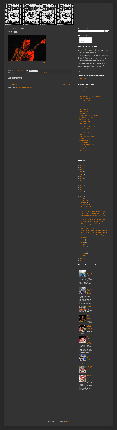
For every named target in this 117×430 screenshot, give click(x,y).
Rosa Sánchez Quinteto (89, 317)
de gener (83, 255)
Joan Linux (82, 94)
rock (45, 62)
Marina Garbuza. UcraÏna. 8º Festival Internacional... (94, 211)
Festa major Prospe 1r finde (89, 273)
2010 (81, 196)
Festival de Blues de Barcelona (87, 136)
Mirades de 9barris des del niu (89, 378)
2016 (81, 183)
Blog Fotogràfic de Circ (85, 121)
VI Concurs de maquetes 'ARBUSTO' (90, 224)
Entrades (82, 38)
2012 (81, 192)
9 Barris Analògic (83, 109)
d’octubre (83, 202)
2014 (81, 187)
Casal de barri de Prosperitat (86, 125)
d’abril (82, 248)
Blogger (67, 421)
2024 (81, 165)
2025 (81, 163)
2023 (81, 167)
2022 (81, 169)
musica (50, 72)
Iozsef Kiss (82, 91)
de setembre (84, 237)
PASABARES (89, 307)
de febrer (83, 253)
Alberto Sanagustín (84, 87)
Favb (80, 134)
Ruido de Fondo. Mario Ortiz (86, 154)
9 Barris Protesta (83, 111)
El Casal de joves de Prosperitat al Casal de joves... (94, 219)
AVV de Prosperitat (84, 119)
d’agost (83, 240)
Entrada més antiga (67, 84)
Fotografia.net (82, 138)
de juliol (83, 242)
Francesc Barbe (83, 89)
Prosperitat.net (83, 152)
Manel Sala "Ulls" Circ (85, 98)
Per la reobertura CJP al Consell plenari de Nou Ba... (94, 230)
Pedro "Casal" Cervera (85, 100)
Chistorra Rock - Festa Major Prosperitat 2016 (89, 340)
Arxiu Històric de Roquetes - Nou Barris (89, 115)
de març (83, 251)
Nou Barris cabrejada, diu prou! (87, 144)
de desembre (84, 198)
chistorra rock (34, 72)
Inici (40, 84)
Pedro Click (82, 102)
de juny (83, 244)
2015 (81, 185)
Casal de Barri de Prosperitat (86, 80)
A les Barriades (83, 113)
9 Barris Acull (82, 78)
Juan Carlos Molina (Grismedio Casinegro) (90, 96)
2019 (81, 176)
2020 (81, 174)
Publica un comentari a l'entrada (18, 81)
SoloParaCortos (83, 156)
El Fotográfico (82, 130)
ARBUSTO (83, 209)
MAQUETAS (45, 72)
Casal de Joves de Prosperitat (87, 127)
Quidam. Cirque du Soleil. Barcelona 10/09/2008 (93, 213)
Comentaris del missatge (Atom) (23, 87)
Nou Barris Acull (83, 142)
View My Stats (98, 269)
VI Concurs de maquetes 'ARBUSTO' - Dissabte (93, 221)
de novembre (84, 200)
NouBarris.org (82, 148)
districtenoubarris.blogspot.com (87, 129)
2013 (81, 189)
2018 (81, 178)
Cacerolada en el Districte (87, 228)
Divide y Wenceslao (86, 204)
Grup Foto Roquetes (84, 140)
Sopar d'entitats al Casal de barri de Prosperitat (93, 206)
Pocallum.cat (82, 150)
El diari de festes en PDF (85, 268)
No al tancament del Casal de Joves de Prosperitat (94, 235)
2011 (81, 194)
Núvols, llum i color (85, 226)
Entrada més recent (13, 84)
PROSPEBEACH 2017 (89, 368)
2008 (81, 260)
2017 (81, 180)
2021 (81, 172)
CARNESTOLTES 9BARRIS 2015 (89, 327)
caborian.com (82, 123)
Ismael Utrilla (82, 93)
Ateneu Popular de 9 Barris (86, 117)
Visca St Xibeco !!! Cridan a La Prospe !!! (89, 290)
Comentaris (82, 41)
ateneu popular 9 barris (25, 72)
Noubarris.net (82, 146)
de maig (83, 246)
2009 (81, 258)
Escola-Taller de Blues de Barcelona (88, 132)
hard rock (40, 72)
